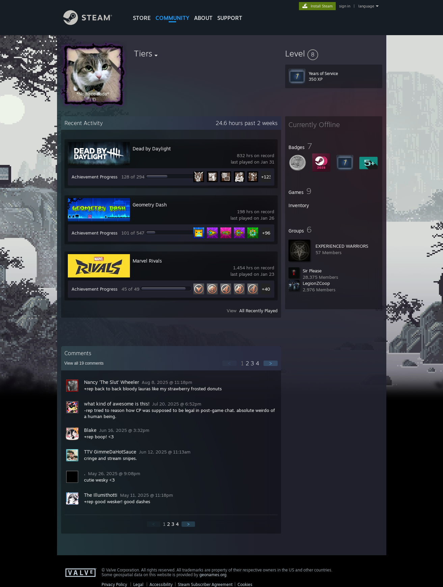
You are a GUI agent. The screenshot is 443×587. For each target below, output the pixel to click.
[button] (333, 53)
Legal (138, 584)
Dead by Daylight (152, 148)
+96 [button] (266, 233)
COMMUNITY (172, 18)
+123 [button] (266, 176)
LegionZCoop (316, 283)
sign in (344, 6)
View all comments (84, 363)
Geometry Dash (150, 204)
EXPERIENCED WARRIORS (341, 246)
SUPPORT (229, 18)
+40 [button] (266, 289)
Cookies (245, 584)
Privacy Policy (114, 584)
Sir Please (312, 270)
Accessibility (161, 584)
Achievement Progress (94, 176)
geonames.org (212, 574)
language (366, 6)
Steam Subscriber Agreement (205, 584)
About (203, 18)
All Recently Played (258, 310)
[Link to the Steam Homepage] (92, 23)
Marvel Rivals (147, 261)
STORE (142, 18)
